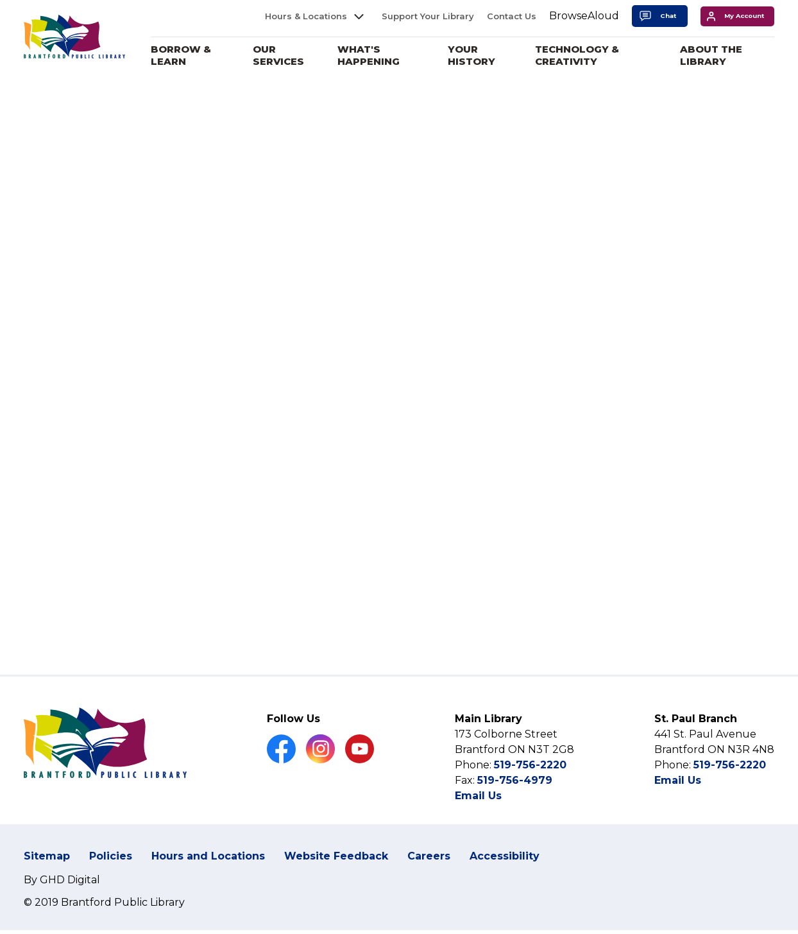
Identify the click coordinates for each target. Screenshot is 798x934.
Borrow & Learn (195, 55)
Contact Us (511, 16)
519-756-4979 (514, 801)
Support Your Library (428, 16)
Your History (479, 55)
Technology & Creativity (583, 55)
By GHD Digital (62, 900)
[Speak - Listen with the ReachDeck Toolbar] (584, 16)
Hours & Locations (306, 16)
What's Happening (379, 55)
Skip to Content (0, 0)
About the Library (714, 55)
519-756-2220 (530, 785)
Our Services (290, 55)
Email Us (478, 816)
